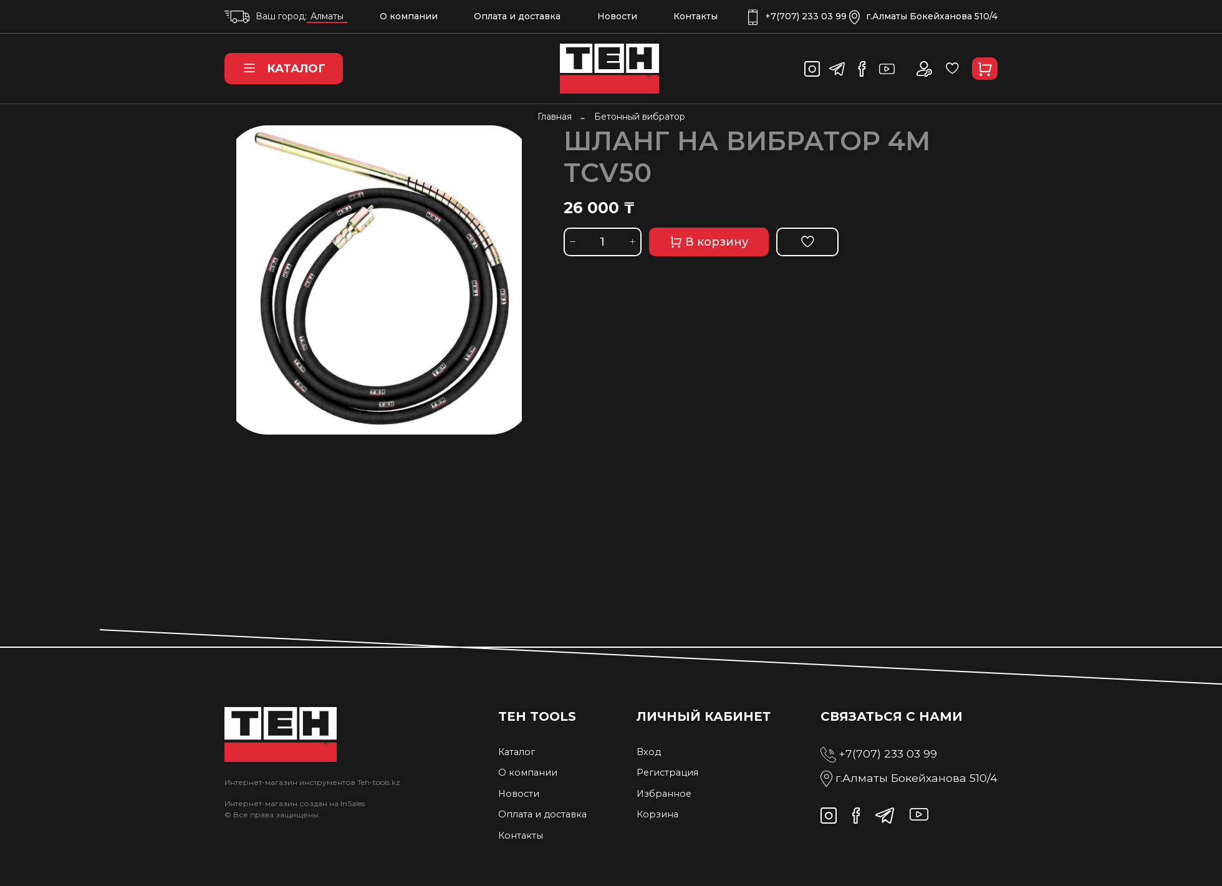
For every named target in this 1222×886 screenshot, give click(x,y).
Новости (617, 16)
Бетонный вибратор (639, 116)
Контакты (695, 16)
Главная (554, 116)
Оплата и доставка (517, 16)
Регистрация (667, 772)
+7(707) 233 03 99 (797, 16)
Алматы (327, 16)
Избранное (664, 793)
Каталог (283, 68)
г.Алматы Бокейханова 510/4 (923, 16)
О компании (409, 16)
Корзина (657, 814)
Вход (649, 752)
